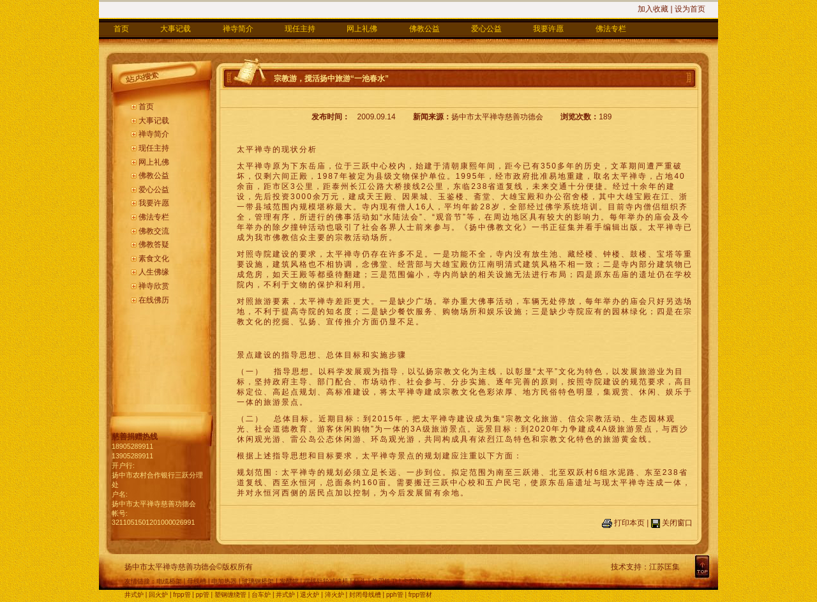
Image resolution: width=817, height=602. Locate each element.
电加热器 (224, 581)
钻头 (360, 581)
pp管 (202, 594)
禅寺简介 (238, 28)
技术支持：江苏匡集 (645, 566)
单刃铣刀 (384, 581)
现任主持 (300, 28)
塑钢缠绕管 (230, 594)
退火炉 (309, 594)
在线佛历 (154, 300)
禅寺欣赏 (154, 286)
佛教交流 (154, 231)
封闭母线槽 (365, 594)
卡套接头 (415, 581)
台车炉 (261, 594)
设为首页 (690, 8)
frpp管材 (420, 594)
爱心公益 (486, 28)
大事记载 (175, 28)
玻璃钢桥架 (258, 581)
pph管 (394, 594)
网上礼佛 (362, 28)
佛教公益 (424, 28)
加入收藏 (653, 8)
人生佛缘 (154, 271)
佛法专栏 (611, 28)
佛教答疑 (154, 244)
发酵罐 (289, 581)
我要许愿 (548, 28)
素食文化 (154, 258)
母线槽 (196, 581)
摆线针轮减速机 (326, 581)
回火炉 (158, 594)
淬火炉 (334, 594)
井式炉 (134, 594)
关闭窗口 (677, 522)
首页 (121, 28)
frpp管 (181, 594)
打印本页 (629, 522)
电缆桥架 (169, 581)
